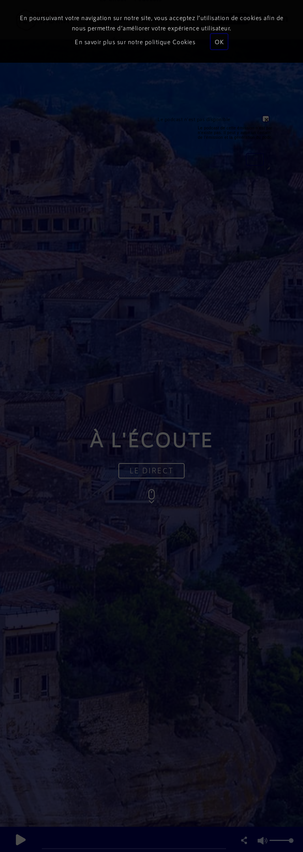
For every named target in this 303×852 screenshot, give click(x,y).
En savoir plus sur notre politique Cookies (135, 41)
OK (219, 41)
